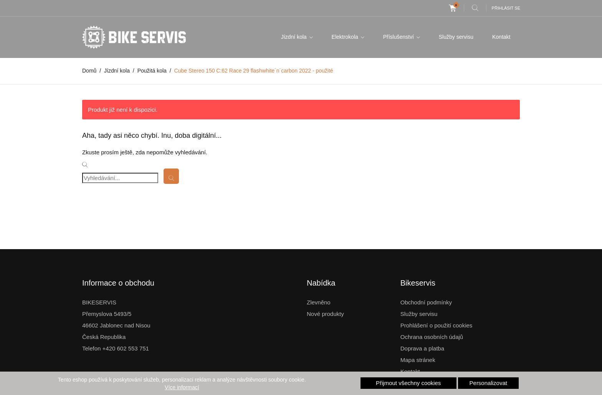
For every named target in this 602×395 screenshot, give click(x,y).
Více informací (182, 387)
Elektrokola (346, 37)
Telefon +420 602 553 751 (115, 348)
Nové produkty (325, 314)
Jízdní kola (294, 37)
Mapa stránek (417, 360)
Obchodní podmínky (426, 302)
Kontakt (501, 37)
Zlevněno (319, 302)
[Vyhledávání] (120, 178)
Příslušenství (399, 37)
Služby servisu (456, 37)
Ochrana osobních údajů (431, 337)
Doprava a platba (422, 348)
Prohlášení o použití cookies (436, 325)
